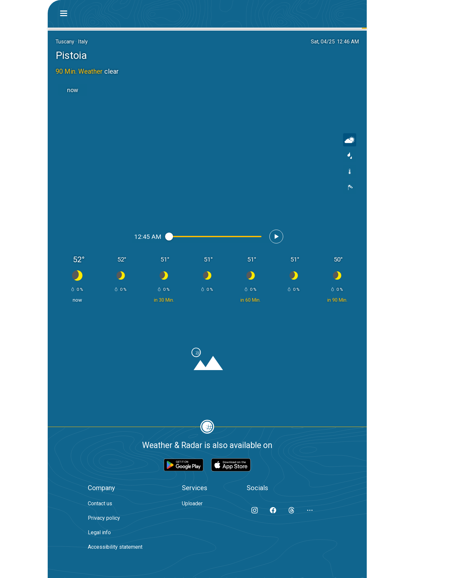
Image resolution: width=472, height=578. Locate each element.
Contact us (100, 503)
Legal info (99, 532)
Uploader (192, 503)
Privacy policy (104, 518)
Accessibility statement (115, 547)
